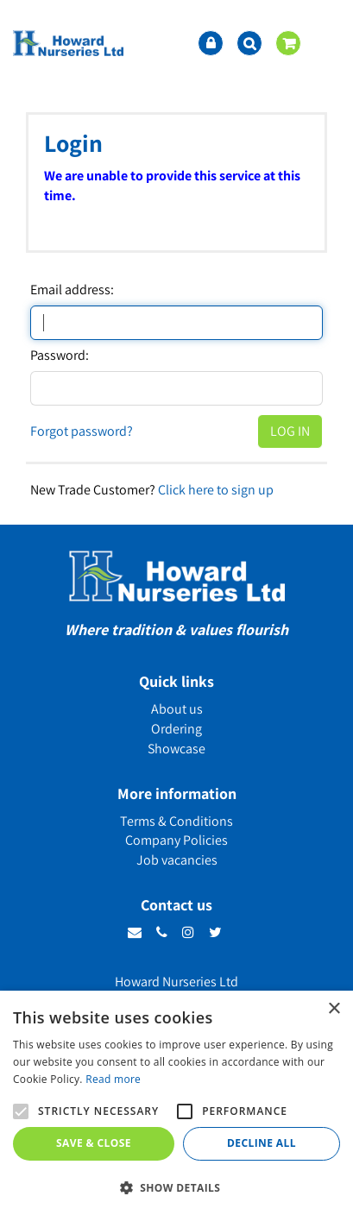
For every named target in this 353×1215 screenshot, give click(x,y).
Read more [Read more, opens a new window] (113, 1079)
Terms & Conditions (176, 821)
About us (177, 709)
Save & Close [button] (93, 1143)
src (249, 43)
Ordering (176, 729)
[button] (176, 1187)
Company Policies (176, 840)
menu (327, 43)
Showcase (176, 749)
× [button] (333, 1009)
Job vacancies (176, 860)
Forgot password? (81, 431)
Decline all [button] (261, 1143)
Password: (59, 355)
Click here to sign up (216, 490)
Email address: (72, 290)
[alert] (176, 1103)
